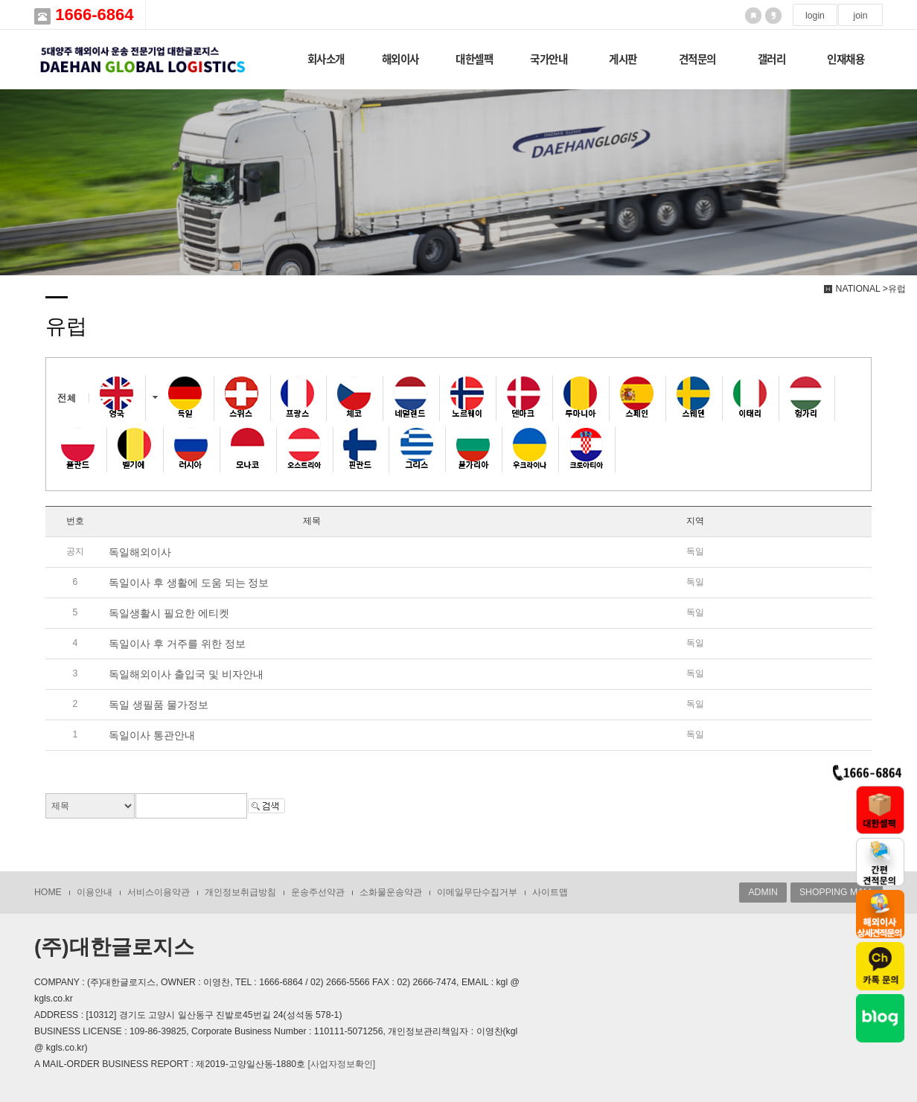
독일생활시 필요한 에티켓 (169, 613)
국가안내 (548, 59)
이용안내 (94, 892)
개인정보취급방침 (240, 892)
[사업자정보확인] (341, 1064)
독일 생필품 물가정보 (158, 705)
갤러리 (772, 59)
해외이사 (400, 59)
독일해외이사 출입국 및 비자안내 (186, 674)
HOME (48, 892)
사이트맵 (550, 892)
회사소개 (326, 59)
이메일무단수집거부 (477, 892)
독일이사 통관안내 (152, 735)
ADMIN (762, 892)
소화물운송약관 (391, 892)
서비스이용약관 (158, 892)
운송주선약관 (318, 892)
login (815, 15)
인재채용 (845, 59)
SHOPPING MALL (836, 892)
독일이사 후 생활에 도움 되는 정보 (189, 583)
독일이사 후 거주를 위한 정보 (177, 644)
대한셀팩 (474, 59)
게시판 (623, 59)
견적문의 (697, 59)
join (860, 15)
